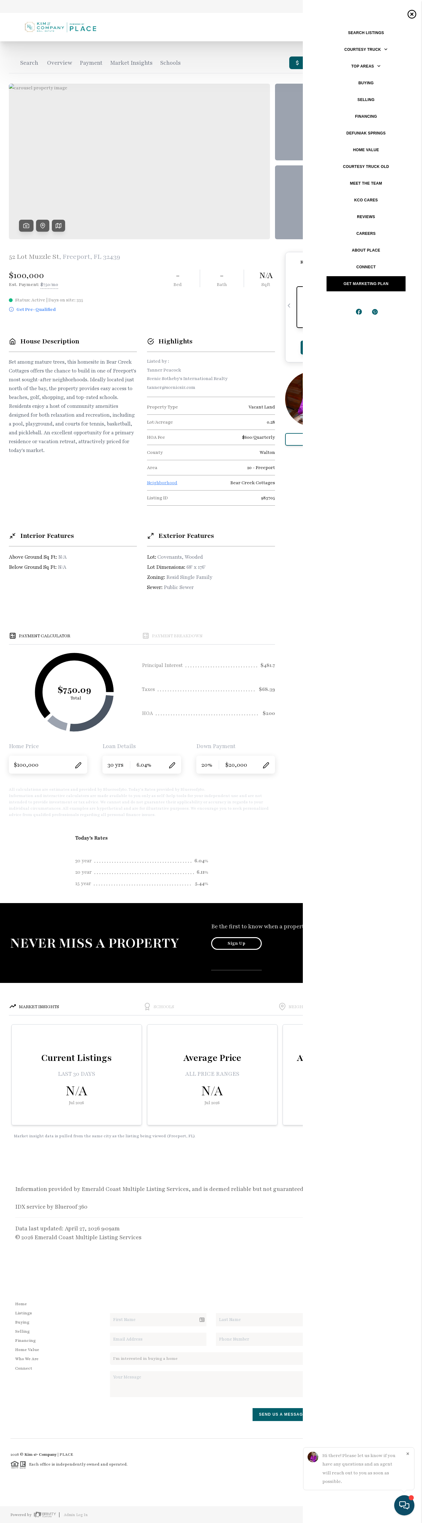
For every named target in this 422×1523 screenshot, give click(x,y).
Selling (22, 1331)
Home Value (27, 1349)
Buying (22, 1322)
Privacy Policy (323, 1514)
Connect (23, 1368)
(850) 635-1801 (368, 1375)
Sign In (396, 6)
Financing (25, 1340)
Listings (23, 1313)
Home (21, 1303)
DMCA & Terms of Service (366, 1514)
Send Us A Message (282, 1414)
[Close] (407, 1453)
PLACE (66, 1454)
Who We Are (27, 1358)
